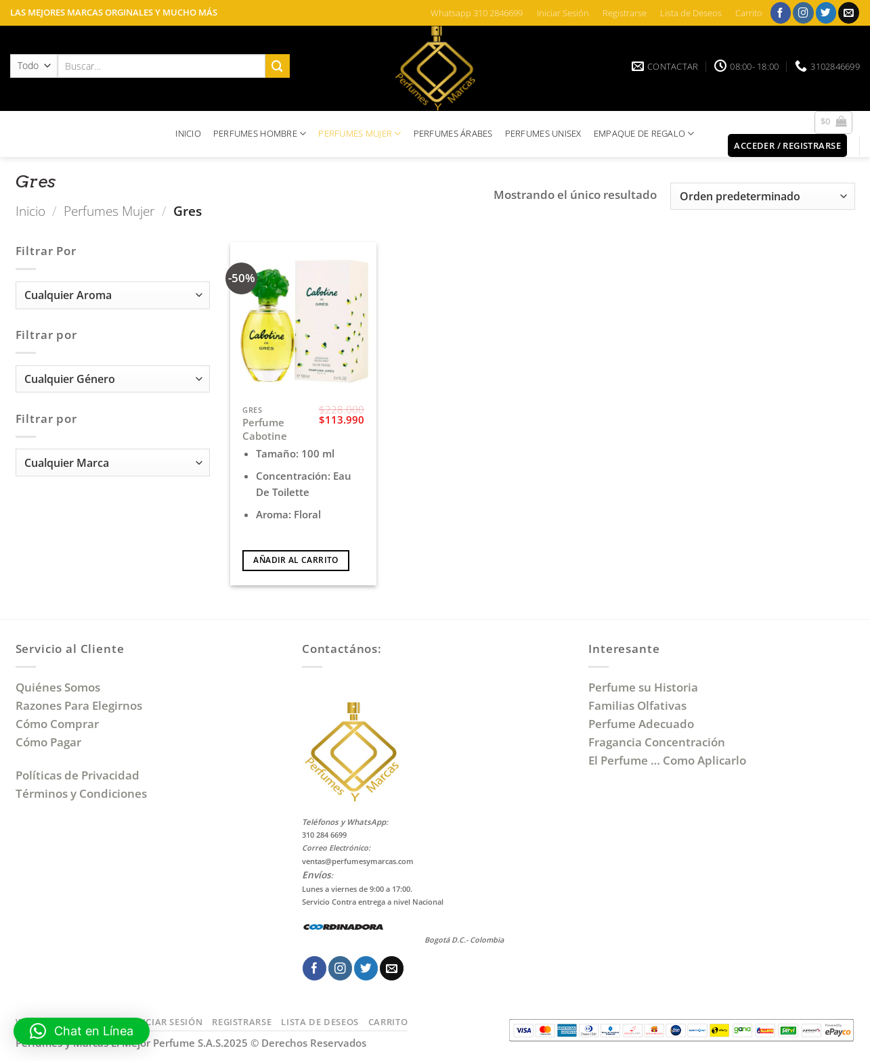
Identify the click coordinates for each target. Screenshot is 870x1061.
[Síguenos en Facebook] (780, 12)
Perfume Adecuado (642, 723)
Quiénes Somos (61, 687)
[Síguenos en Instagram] (803, 12)
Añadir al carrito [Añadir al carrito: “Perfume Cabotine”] (295, 560)
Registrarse (625, 13)
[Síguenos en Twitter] (826, 12)
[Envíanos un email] (848, 12)
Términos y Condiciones (81, 793)
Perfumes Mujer (109, 211)
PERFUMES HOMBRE (260, 133)
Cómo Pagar (48, 742)
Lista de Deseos (691, 13)
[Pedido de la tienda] (762, 196)
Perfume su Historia (643, 687)
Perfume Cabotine (264, 429)
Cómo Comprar (59, 723)
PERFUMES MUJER (359, 133)
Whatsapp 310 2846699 (477, 13)
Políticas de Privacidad (77, 775)
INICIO (188, 133)
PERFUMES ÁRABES (453, 133)
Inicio (30, 211)
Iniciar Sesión (563, 13)
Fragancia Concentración (658, 742)
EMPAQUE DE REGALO (644, 133)
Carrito (748, 13)
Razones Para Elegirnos (82, 705)
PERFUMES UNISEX (543, 133)
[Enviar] (277, 66)
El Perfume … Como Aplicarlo (667, 760)
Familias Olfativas (637, 705)
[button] (833, 122)
